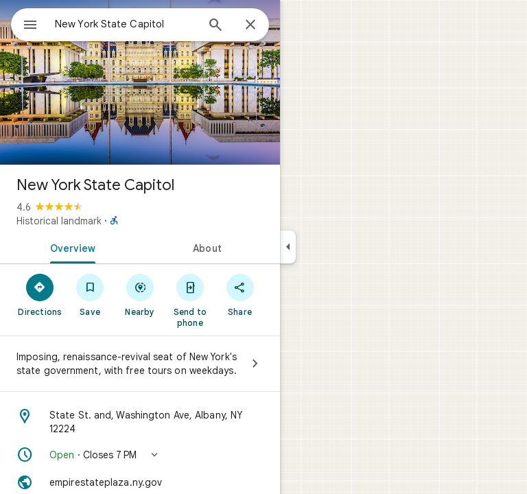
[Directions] (40, 294)
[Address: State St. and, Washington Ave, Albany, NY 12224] (140, 422)
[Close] (250, 25)
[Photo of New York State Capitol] (140, 82)
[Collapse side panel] (288, 247)
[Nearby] (140, 294)
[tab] (70, 247)
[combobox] (125, 24)
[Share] (240, 294)
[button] (140, 455)
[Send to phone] (190, 300)
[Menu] (30, 26)
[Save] (90, 294)
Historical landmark (59, 221)
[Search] (215, 26)
